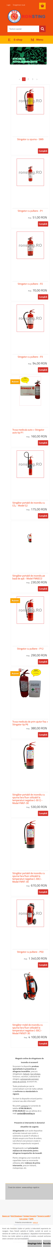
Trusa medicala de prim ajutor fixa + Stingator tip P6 (30, 723)
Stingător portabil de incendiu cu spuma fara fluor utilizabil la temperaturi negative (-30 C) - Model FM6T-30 (28, 799)
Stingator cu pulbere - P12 (30, 648)
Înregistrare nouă (19, 5)
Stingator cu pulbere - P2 (30, 283)
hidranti (26, 1073)
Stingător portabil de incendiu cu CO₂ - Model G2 (28, 504)
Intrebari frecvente (29, 1216)
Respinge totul (35, 1243)
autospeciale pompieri (29, 1078)
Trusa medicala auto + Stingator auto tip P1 (28, 431)
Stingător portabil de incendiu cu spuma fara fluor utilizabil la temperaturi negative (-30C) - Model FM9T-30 (28, 877)
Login (9, 5)
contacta (24, 1105)
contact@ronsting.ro (26, 1113)
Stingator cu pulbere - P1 (30, 210)
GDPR (32, 1219)
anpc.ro (35, 1222)
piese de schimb (19, 1081)
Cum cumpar (23, 1219)
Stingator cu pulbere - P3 (30, 356)
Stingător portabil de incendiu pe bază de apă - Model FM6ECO (28, 577)
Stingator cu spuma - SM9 (30, 139)
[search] (42, 29)
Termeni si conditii (43, 1216)
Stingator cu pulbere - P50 (30, 951)
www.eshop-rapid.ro (30, 1187)
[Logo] (26, 16)
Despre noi (5, 1216)
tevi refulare (35, 1073)
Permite (47, 1243)
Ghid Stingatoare (16, 1216)
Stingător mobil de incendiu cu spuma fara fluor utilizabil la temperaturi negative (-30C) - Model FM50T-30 (27, 1029)
